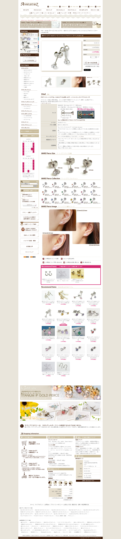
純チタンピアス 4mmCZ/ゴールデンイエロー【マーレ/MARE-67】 (63, 321)
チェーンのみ (26, 91)
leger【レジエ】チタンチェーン (60, 513)
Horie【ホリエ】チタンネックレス (42, 509)
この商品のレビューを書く (52, 258)
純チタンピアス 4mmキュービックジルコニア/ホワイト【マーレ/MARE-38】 (48, 321)
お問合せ (47, 504)
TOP (42, 30)
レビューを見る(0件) (68, 258)
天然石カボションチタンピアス (93, 522)
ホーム (32, 504)
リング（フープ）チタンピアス (64, 522)
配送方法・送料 (76, 504)
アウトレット (71, 515)
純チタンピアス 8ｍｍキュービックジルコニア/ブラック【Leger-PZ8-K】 (93, 356)
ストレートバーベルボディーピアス (58, 530)
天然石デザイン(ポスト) (29, 83)
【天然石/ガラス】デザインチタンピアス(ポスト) (68, 524)
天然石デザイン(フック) (29, 81)
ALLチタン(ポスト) (28, 70)
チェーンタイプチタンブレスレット (53, 528)
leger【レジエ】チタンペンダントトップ (43, 513)
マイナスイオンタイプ (29, 99)
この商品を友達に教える (72, 262)
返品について (79, 439)
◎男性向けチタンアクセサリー (90, 532)
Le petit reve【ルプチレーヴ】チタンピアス (78, 513)
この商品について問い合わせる (53, 262)
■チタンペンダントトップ (26, 528)
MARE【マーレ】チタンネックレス (43, 511)
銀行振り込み (51, 462)
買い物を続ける (87, 262)
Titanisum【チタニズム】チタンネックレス (80, 511)
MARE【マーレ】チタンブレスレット (61, 511)
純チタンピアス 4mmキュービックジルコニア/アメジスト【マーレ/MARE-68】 (78, 321)
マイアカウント (39, 504)
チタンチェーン (35, 526)
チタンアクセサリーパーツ (26, 515)
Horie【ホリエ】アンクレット (75, 509)
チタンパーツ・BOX (67, 532)
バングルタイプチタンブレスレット (71, 528)
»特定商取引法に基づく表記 (92, 66)
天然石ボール (26, 79)
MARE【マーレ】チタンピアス (53, 30)
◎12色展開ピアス (77, 532)
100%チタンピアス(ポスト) (35, 522)
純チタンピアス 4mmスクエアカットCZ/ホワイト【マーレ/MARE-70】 (93, 321)
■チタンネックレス (25, 526)
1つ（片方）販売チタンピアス (87, 524)
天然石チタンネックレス (58, 526)
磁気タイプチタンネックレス (71, 526)
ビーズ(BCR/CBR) (27, 115)
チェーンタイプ (27, 106)
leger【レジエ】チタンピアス (26, 513)
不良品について (79, 446)
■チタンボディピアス (25, 530)
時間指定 (50, 478)
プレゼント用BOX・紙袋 (61, 515)
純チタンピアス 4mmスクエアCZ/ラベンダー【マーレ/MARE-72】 (63, 339)
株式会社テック (79, 458)
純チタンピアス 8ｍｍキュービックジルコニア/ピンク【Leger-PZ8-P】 (48, 356)
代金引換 (50, 458)
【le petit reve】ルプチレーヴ (89, 530)
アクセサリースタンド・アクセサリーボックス (43, 515)
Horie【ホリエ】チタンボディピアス (91, 509)
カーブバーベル (27, 119)
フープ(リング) (27, 73)
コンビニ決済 (51, 445)
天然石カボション (27, 77)
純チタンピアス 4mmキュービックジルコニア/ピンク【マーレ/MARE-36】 (78, 303)
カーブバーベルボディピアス (75, 530)
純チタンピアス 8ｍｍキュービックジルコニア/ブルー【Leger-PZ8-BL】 (78, 356)
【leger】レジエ (56, 532)
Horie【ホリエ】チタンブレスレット (59, 509)
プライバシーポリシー (56, 504)
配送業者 (50, 471)
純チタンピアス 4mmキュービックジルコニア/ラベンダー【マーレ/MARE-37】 (93, 303)
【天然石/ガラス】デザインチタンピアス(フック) (45, 524)
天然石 (25, 95)
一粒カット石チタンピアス (78, 522)
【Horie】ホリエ (24, 532)
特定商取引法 (85, 504)
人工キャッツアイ (27, 85)
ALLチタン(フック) (28, 72)
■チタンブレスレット (38, 528)
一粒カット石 (26, 75)
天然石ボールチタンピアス (26, 524)
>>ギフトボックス (46, 103)
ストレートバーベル (28, 117)
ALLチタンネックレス (45, 526)
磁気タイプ (26, 97)
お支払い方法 (67, 504)
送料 (49, 487)
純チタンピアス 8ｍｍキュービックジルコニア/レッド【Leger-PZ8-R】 (93, 339)
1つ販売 (25, 87)
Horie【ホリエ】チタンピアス (26, 509)
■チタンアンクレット (85, 528)
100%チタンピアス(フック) (49, 522)
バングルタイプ (27, 108)
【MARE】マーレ (34, 532)
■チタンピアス (24, 522)
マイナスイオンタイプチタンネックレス (88, 526)
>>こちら (81, 136)
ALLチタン (26, 93)
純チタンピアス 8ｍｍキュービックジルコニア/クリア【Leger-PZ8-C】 (63, 356)
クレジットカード (52, 439)
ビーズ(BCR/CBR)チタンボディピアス (40, 530)
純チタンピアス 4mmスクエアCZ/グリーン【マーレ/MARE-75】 (78, 339)
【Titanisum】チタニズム (45, 532)
